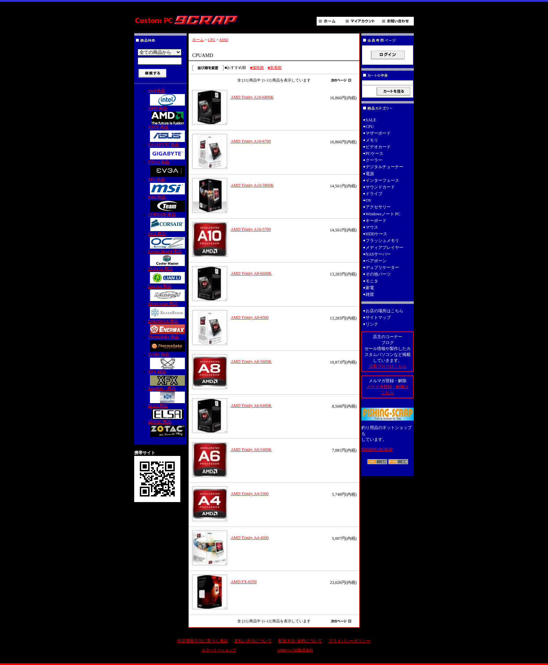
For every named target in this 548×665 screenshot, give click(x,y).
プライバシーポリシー (349, 640)
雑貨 (370, 294)
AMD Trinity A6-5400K (251, 449)
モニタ (372, 281)
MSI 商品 (167, 185)
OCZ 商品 (167, 240)
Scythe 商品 (167, 360)
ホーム (198, 39)
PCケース (374, 153)
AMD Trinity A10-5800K (252, 185)
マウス (372, 227)
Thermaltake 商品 (167, 343)
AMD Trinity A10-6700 (251, 141)
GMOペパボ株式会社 (295, 650)
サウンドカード (380, 187)
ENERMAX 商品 (167, 326)
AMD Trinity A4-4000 (250, 537)
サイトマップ (378, 317)
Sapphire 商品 (167, 394)
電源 (370, 173)
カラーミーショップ (219, 650)
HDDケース (376, 233)
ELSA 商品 (167, 411)
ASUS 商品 (167, 133)
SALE (371, 119)
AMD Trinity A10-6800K (252, 97)
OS (368, 200)
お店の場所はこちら (384, 310)
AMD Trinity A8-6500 (250, 317)
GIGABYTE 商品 (167, 150)
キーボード (376, 220)
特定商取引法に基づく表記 (203, 640)
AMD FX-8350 (244, 581)
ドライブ (374, 193)
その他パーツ (378, 274)
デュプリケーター (382, 267)
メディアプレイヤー (384, 247)
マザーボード (378, 133)
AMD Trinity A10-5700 (251, 229)
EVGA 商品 (167, 168)
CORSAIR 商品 (167, 221)
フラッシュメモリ (382, 240)
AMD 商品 (167, 115)
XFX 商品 (167, 378)
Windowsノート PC (383, 214)
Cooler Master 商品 (167, 257)
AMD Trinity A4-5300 (250, 493)
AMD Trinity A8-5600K (251, 361)
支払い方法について (253, 640)
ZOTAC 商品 (167, 428)
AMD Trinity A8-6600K (251, 273)
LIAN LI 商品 (167, 275)
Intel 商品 (167, 97)
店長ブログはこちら (387, 366)
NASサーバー (378, 254)
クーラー (374, 160)
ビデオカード (378, 146)
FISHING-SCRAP (376, 449)
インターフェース (382, 180)
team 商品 (167, 203)
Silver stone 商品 (167, 310)
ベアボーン (376, 260)
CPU (211, 39)
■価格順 (257, 67)
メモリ (372, 140)
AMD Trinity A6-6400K (251, 405)
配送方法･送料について (300, 640)
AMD (223, 39)
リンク (372, 324)
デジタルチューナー (387, 166)
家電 (370, 287)
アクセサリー (378, 207)
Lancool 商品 (167, 292)
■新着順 (275, 67)
